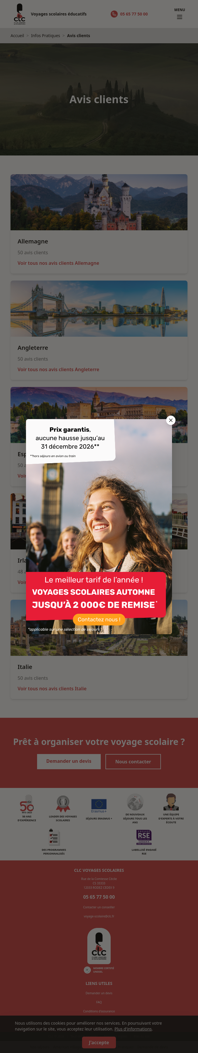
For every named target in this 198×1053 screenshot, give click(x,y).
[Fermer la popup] (171, 420)
